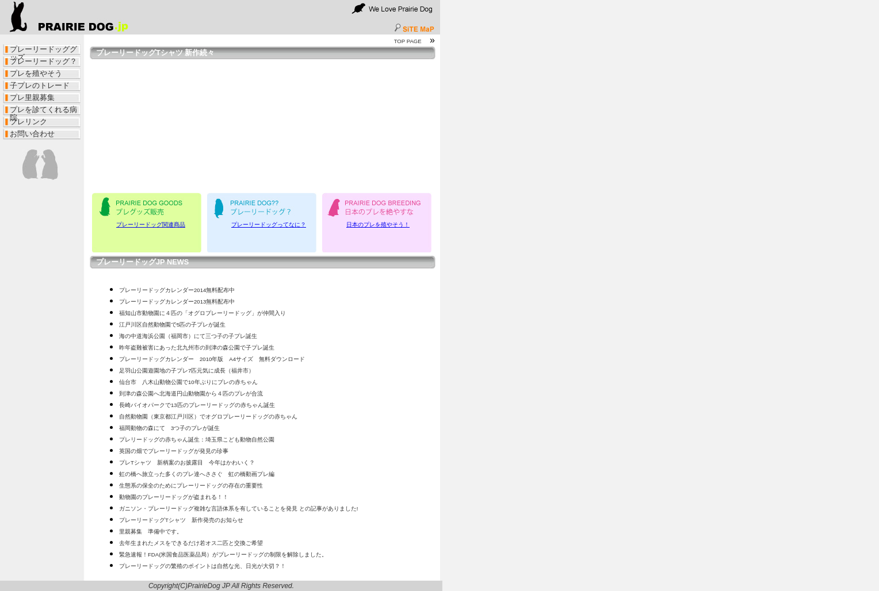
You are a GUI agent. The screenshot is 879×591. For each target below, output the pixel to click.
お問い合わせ (32, 133)
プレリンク (28, 121)
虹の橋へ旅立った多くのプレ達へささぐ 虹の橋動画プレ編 (196, 474)
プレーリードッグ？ (43, 61)
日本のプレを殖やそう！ (378, 224)
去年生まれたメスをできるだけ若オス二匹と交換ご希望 (191, 543)
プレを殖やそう (36, 73)
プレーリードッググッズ (43, 50)
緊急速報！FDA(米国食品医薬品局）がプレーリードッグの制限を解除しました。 (223, 554)
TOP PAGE (408, 41)
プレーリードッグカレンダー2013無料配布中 (177, 301)
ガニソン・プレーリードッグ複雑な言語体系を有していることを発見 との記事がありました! (238, 508)
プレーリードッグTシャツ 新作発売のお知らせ (181, 520)
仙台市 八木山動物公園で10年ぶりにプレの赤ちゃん (188, 382)
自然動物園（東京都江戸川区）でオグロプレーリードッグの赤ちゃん (208, 416)
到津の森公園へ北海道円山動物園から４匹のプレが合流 (191, 393)
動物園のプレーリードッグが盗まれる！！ (173, 497)
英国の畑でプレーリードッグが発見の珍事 (173, 451)
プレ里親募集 (32, 97)
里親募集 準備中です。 (150, 531)
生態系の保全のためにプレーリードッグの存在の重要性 (191, 485)
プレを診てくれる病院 (43, 111)
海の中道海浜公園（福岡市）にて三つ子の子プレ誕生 (188, 336)
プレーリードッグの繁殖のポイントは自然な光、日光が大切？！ (202, 566)
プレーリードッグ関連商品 (150, 224)
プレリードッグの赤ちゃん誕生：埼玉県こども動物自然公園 (196, 439)
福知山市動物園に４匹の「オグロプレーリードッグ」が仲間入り (202, 313)
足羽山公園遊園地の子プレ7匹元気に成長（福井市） (186, 370)
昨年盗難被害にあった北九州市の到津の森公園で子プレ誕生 (196, 347)
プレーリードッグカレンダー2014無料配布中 (177, 290)
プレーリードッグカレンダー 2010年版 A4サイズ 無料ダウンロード (212, 359)
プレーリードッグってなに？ (268, 224)
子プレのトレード (40, 85)
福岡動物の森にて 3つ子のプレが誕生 (169, 428)
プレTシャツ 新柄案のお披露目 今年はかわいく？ (187, 462)
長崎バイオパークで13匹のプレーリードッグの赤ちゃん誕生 (197, 405)
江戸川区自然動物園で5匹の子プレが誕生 (172, 324)
